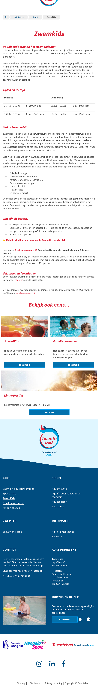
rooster (19, 279)
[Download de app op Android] (81, 619)
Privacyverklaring (53, 683)
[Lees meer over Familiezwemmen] (73, 365)
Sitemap (21, 683)
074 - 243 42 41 (22, 576)
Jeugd (35, 17)
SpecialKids (9, 493)
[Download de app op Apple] (88, 619)
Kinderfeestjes (11, 508)
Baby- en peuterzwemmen (19, 488)
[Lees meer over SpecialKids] (24, 365)
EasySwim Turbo (12, 531)
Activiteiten (19, 17)
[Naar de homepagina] (5, 17)
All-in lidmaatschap (63, 531)
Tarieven (57, 536)
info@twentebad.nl (25, 293)
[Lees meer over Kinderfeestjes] (49, 412)
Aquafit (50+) (59, 488)
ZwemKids (9, 498)
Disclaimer (35, 683)
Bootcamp (58, 506)
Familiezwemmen (13, 503)
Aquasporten (59, 501)
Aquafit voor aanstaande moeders (66, 495)
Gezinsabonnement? (26, 250)
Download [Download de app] (64, 619)
